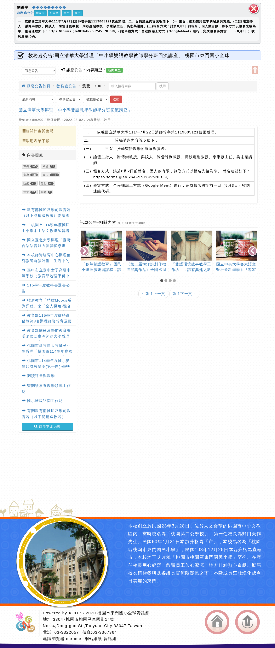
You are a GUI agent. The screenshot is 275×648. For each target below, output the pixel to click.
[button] (162, 281)
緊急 (46, 166)
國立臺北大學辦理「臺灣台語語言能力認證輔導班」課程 (46, 246)
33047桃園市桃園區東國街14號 (83, 619)
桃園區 (54, 13)
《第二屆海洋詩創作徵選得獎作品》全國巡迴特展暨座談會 (146, 269)
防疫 (26, 183)
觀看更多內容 (47, 427)
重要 (26, 166)
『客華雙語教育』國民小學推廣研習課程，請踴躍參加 (101, 269)
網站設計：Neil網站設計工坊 (26, 623)
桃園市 (40, 13)
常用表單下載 (36, 141)
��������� (49, 7)
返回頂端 (247, 622)
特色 (44, 192)
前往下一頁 (184, 294)
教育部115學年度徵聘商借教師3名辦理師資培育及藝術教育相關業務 (47, 321)
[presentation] (84, 251)
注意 (26, 192)
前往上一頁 (153, 294)
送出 (116, 99)
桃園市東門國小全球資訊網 (123, 613)
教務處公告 (25, 12)
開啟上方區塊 (255, 70)
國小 (77, 13)
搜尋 (162, 86)
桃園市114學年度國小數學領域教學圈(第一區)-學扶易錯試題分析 (46, 366)
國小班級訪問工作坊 (42, 401)
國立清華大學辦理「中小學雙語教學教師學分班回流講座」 (75, 110)
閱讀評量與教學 (38, 376)
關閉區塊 (253, 8)
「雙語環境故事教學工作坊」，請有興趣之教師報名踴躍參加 (191, 269)
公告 (46, 174)
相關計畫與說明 (38, 131)
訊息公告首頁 (36, 86)
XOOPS (76, 613)
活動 (44, 183)
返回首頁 (217, 622)
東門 (66, 13)
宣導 (26, 174)
